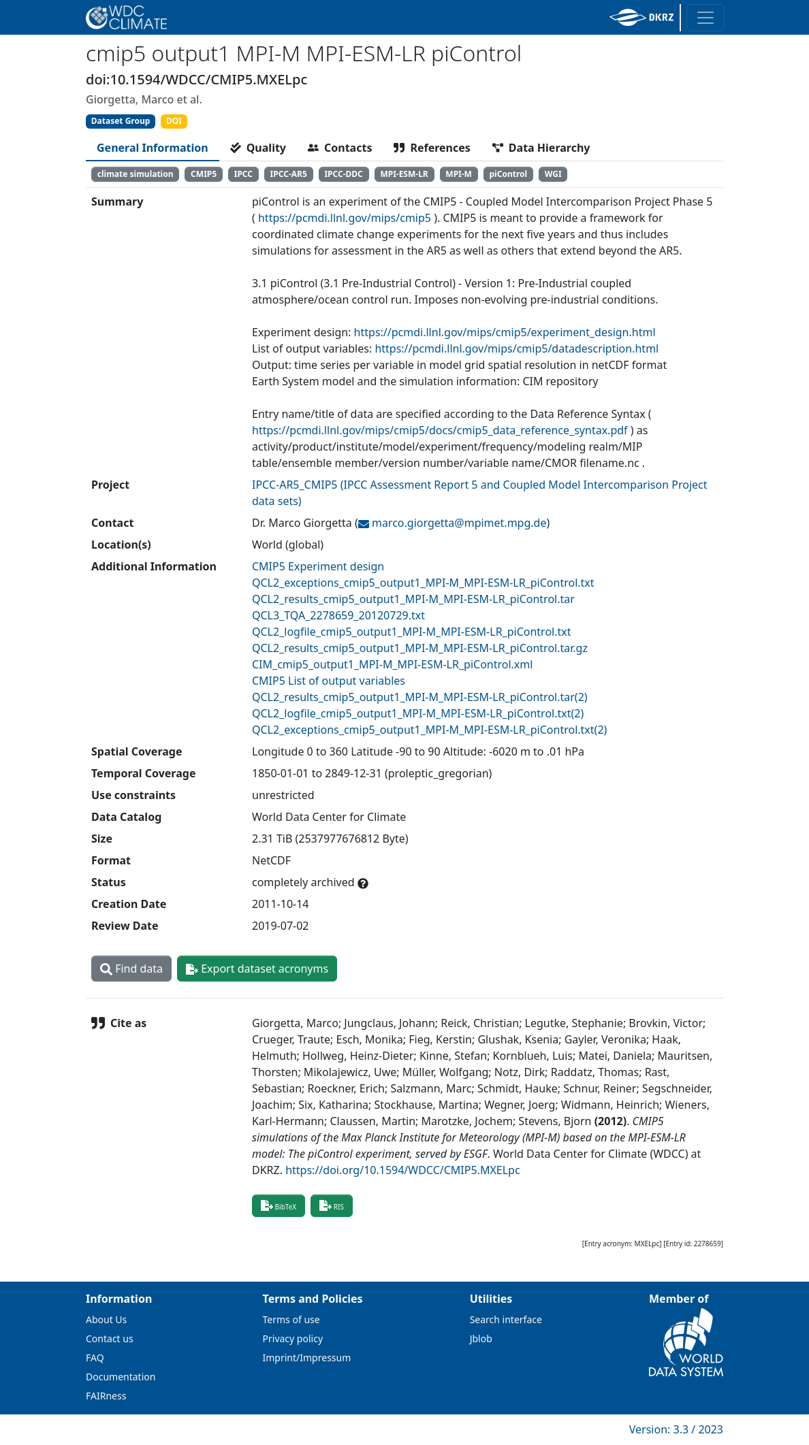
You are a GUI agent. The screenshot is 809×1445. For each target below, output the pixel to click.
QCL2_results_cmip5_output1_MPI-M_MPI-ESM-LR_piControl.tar (413, 598)
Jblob (481, 1338)
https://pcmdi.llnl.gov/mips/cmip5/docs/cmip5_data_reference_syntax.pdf (440, 430)
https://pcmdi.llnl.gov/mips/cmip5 (344, 217)
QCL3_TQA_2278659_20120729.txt (338, 615)
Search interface (506, 1319)
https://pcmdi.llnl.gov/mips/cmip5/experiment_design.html (505, 332)
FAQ (95, 1357)
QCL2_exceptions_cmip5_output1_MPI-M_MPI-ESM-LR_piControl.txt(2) (429, 729)
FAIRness (106, 1395)
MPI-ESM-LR (404, 174)
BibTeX (278, 1205)
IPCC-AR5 (288, 174)
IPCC (243, 174)
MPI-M (458, 174)
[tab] (152, 147)
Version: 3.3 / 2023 (676, 1429)
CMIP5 (204, 174)
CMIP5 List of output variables (328, 680)
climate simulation (135, 174)
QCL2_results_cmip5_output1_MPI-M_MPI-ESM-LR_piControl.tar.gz (420, 647)
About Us (106, 1319)
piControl (509, 174)
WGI (553, 174)
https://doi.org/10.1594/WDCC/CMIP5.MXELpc (402, 1170)
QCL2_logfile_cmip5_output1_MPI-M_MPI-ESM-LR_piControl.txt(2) (418, 713)
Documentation (120, 1376)
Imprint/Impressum (307, 1357)
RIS (331, 1205)
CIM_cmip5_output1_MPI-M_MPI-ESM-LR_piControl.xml (392, 664)
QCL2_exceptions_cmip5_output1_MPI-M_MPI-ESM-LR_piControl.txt (423, 582)
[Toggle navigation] (705, 17)
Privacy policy (293, 1338)
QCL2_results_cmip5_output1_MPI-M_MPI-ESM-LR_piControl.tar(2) (420, 696)
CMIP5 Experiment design (318, 566)
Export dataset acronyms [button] (257, 968)
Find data (131, 968)
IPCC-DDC (343, 174)
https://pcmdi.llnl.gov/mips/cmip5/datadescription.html (517, 348)
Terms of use (291, 1319)
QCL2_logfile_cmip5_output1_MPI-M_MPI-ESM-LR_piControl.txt (411, 631)
